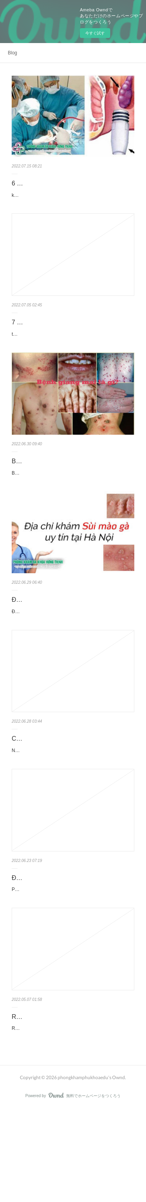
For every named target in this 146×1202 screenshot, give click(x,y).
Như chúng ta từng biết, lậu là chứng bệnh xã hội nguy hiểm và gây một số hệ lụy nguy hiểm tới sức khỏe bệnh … (72, 811)
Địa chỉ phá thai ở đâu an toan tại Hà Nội (68, 942)
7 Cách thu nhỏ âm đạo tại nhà (54, 342)
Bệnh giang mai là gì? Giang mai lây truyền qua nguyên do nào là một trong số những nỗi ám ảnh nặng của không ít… (73, 516)
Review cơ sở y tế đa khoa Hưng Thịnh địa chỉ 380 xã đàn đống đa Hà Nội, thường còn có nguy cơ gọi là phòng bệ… (72, 1117)
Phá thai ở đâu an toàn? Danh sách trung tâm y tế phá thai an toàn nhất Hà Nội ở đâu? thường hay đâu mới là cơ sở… (73, 959)
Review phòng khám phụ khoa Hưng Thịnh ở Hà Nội (71, 1096)
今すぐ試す (95, 33)
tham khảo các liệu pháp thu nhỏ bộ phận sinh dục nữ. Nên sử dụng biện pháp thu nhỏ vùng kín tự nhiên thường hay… (73, 358)
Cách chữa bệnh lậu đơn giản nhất (59, 795)
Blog (12, 53)
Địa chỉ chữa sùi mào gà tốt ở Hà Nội (63, 647)
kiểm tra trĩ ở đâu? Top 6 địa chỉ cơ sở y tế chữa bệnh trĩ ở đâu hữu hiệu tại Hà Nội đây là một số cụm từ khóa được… (73, 211)
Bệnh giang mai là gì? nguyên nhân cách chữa (68, 495)
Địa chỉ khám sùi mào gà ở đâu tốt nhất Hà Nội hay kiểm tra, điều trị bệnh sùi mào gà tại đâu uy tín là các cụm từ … (72, 664)
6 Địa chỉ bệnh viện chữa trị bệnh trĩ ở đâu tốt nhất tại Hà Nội (69, 189)
